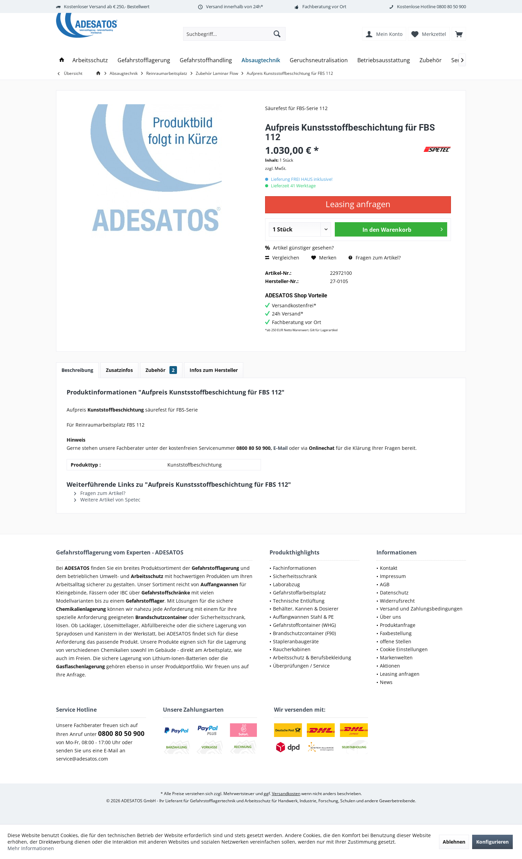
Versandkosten (286, 793)
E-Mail (280, 448)
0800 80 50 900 (451, 6)
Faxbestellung (396, 633)
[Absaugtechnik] (261, 60)
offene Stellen (395, 641)
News (386, 682)
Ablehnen (454, 841)
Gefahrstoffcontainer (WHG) (304, 625)
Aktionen (390, 665)
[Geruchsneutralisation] (319, 60)
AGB (384, 584)
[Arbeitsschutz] (90, 60)
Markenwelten (396, 657)
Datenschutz (394, 592)
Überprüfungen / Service (301, 665)
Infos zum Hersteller (214, 370)
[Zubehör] (431, 60)
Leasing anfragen (400, 674)
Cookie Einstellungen (404, 649)
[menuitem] (459, 34)
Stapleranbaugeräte (296, 641)
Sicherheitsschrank (295, 576)
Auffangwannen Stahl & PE (303, 617)
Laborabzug (286, 584)
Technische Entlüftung (299, 601)
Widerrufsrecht (397, 601)
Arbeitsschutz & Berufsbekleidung (312, 657)
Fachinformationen (294, 568)
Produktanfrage (397, 625)
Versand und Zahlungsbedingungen (421, 608)
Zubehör (161, 370)
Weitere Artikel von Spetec (107, 499)
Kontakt (388, 568)
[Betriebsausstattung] (384, 60)
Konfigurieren (492, 841)
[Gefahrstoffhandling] (206, 60)
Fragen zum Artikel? (374, 257)
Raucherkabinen (292, 649)
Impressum (393, 576)
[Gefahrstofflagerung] (144, 60)
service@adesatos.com (82, 758)
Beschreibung (77, 370)
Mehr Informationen (31, 848)
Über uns (390, 617)
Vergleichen (282, 257)
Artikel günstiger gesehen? (299, 247)
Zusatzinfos (119, 370)
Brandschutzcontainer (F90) (304, 633)
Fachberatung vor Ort (324, 6)
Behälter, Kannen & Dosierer (306, 608)
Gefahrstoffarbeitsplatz (299, 592)
